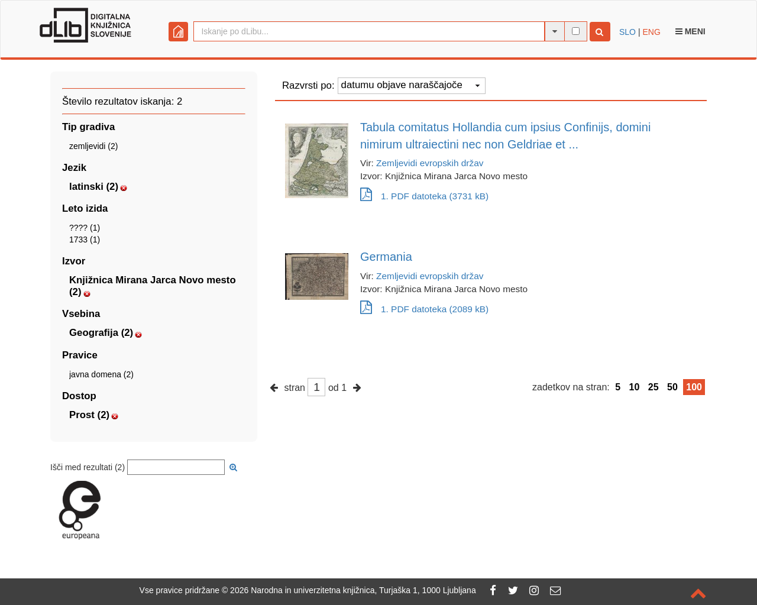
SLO (627, 32)
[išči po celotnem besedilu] (576, 31)
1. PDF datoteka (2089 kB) (424, 309)
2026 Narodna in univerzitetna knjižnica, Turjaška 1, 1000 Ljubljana (353, 590)
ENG (651, 32)
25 (653, 387)
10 (634, 387)
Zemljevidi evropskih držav (429, 163)
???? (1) (84, 227)
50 (672, 387)
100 (694, 387)
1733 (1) (84, 239)
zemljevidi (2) (93, 146)
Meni (690, 31)
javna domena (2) (101, 374)
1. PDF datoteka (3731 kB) (424, 196)
